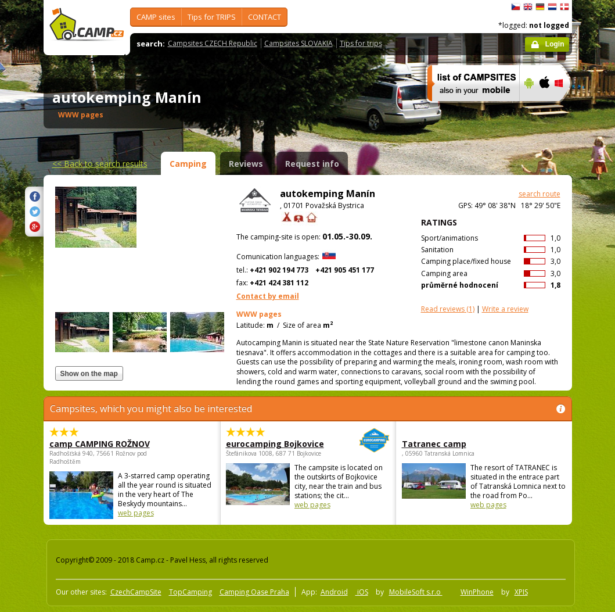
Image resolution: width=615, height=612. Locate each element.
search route (539, 194)
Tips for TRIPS (212, 17)
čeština (515, 7)
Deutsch (540, 7)
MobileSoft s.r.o (416, 592)
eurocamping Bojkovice (276, 443)
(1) (447, 309)
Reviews (246, 163)
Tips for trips (361, 43)
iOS (361, 592)
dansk (564, 7)
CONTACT (264, 17)
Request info (312, 163)
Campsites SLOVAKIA (298, 43)
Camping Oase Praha (254, 592)
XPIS (521, 592)
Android (334, 592)
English (528, 7)
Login (554, 44)
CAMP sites (155, 17)
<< (100, 163)
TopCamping (190, 592)
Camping (188, 163)
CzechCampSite (135, 592)
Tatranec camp (434, 443)
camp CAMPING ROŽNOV (99, 443)
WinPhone (477, 592)
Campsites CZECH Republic (212, 43)
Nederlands (552, 7)
